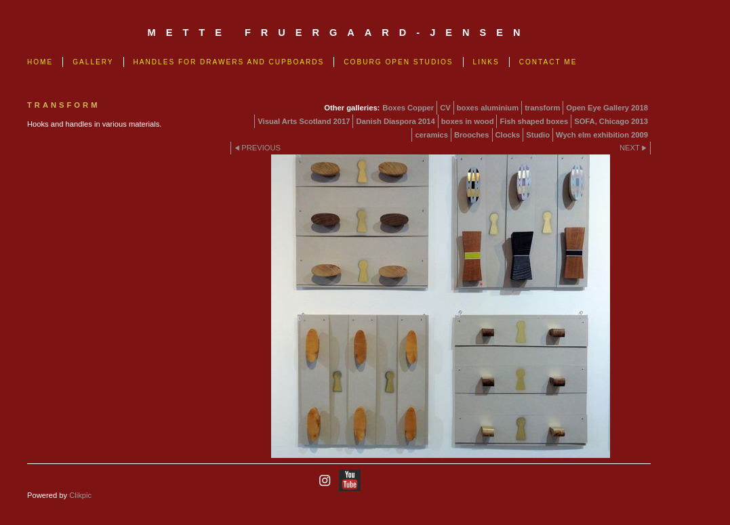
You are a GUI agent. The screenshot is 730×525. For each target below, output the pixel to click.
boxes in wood (467, 121)
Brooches (471, 135)
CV (445, 108)
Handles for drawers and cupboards (229, 62)
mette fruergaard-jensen (339, 32)
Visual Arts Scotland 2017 (304, 121)
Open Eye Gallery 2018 (607, 108)
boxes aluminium (488, 108)
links (486, 62)
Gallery (93, 62)
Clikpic (80, 495)
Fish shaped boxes (534, 121)
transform (542, 108)
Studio (538, 135)
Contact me (548, 62)
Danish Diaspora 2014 (395, 121)
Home (40, 62)
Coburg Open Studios (398, 62)
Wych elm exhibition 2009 (602, 135)
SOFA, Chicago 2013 (611, 121)
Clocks (508, 135)
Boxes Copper (408, 108)
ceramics (431, 135)
